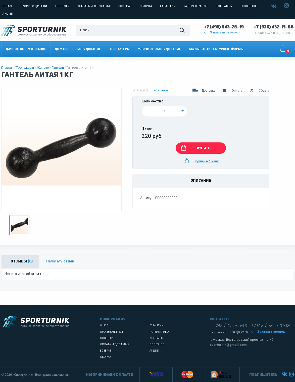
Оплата (232, 90)
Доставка (203, 90)
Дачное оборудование (26, 49)
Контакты (224, 6)
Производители (33, 6)
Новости (62, 6)
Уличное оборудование (159, 49)
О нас (7, 6)
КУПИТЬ (194, 147)
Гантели (58, 67)
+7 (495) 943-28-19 (224, 27)
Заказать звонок (220, 32)
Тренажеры (119, 49)
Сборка (146, 6)
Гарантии (168, 6)
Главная (7, 67)
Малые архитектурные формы (216, 49)
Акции (8, 13)
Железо (43, 67)
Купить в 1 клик (201, 161)
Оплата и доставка (94, 6)
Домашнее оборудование (78, 49)
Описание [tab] (200, 181)
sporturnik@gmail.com (228, 345)
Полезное (249, 6)
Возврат (125, 6)
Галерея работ (196, 6)
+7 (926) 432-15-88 (274, 27)
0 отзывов (150, 90)
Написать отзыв (60, 261)
